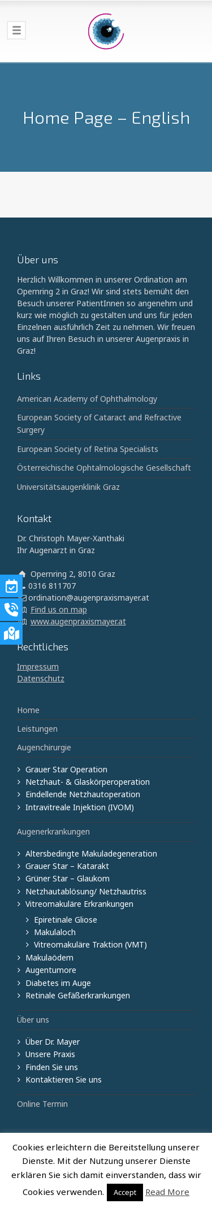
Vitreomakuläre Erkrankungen (79, 903)
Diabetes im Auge (58, 982)
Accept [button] (125, 1192)
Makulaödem (49, 957)
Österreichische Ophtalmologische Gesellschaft (104, 467)
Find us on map (59, 609)
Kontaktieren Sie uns (63, 1079)
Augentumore (50, 969)
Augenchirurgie (44, 747)
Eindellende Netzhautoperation (82, 794)
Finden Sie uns (51, 1067)
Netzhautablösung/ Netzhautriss (85, 891)
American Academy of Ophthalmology (87, 398)
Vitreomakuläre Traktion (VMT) (90, 944)
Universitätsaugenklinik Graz (68, 486)
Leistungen (37, 728)
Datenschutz (40, 678)
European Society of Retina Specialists (87, 449)
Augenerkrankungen (53, 831)
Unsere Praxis (50, 1054)
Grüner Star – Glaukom (67, 878)
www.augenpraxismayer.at (78, 621)
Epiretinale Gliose (65, 919)
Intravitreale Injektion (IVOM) (79, 807)
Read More (167, 1191)
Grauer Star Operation (66, 769)
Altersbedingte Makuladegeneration (91, 853)
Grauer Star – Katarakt (67, 866)
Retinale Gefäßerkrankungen (77, 995)
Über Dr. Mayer (52, 1041)
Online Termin (42, 1103)
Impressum (38, 666)
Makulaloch (55, 932)
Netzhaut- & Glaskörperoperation (87, 781)
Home (28, 710)
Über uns (33, 1019)
